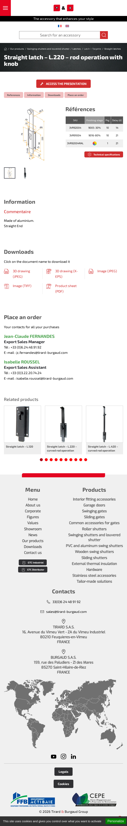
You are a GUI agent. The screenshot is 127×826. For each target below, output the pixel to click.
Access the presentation (63, 83)
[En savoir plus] (33, 799)
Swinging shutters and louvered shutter (94, 537)
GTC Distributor (32, 569)
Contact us (33, 552)
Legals (63, 771)
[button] (5, 8)
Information (34, 95)
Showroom (33, 529)
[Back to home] (63, 8)
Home (33, 499)
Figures (33, 517)
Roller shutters (94, 529)
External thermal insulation (94, 563)
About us (32, 505)
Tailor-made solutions (94, 581)
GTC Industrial (33, 562)
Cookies (63, 784)
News (32, 535)
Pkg (107, 120)
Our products (32, 541)
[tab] (9, 173)
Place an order (76, 95)
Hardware (94, 569)
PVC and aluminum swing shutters (94, 546)
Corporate (33, 511)
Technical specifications (104, 154)
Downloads (54, 95)
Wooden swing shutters (94, 551)
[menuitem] (60, 26)
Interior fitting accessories (94, 499)
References (13, 95)
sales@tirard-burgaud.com (63, 612)
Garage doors (94, 505)
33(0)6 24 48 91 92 (64, 602)
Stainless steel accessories (94, 575)
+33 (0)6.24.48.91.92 (26, 347)
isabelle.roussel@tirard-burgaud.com (44, 378)
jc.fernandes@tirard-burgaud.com (42, 352)
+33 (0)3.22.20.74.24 (26, 373)
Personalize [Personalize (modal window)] (115, 821)
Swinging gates (94, 511)
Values (32, 523)
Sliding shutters (94, 558)
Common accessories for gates (94, 523)
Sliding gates (94, 517)
